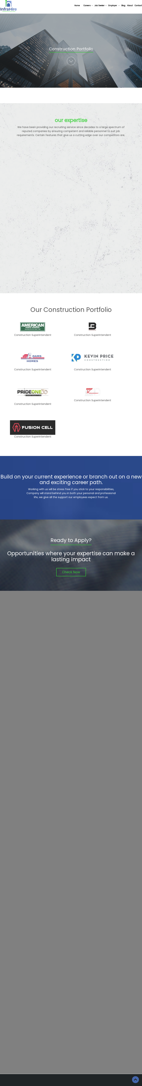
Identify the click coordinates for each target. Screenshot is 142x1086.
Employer (114, 5)
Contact (138, 5)
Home (77, 5)
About (130, 5)
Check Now (71, 572)
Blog (123, 5)
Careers (88, 5)
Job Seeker (100, 5)
